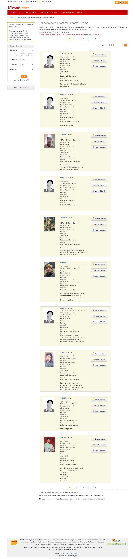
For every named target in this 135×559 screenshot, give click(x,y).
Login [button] (117, 2)
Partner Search (32, 12)
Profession (63, 70)
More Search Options (20, 80)
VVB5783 (63, 437)
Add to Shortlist (99, 61)
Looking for (13, 50)
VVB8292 (63, 309)
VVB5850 (63, 398)
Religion (14, 64)
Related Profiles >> (21, 87)
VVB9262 (63, 178)
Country (14, 59)
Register (13, 12)
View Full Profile (99, 66)
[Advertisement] (21, 132)
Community (13, 69)
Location (63, 78)
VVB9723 (63, 95)
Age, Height (64, 57)
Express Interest (99, 54)
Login (21, 12)
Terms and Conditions (72, 553)
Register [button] (124, 2)
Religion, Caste (65, 61)
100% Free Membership (49, 12)
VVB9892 (63, 53)
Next (95, 38)
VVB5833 (63, 263)
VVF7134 (63, 134)
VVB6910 (63, 352)
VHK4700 (63, 217)
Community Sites (67, 12)
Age (16, 55)
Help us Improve (116, 544)
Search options (21, 18)
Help (79, 12)
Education (63, 74)
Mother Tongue (65, 65)
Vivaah (11, 18)
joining (84, 29)
